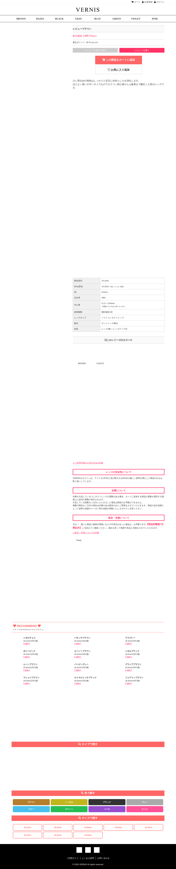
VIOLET (135, 18)
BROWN (21, 18)
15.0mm (27, 835)
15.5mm (118, 827)
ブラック (107, 802)
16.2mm (27, 827)
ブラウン (31, 802)
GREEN (116, 18)
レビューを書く (142, 50)
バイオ (107, 809)
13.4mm (88, 835)
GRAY (78, 18)
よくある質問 (88, 858)
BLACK (59, 18)
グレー (145, 802)
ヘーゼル (69, 802)
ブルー (31, 809)
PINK (155, 18)
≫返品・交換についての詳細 (86, 532)
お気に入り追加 (119, 69)
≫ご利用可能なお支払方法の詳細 (88, 463)
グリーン (69, 809)
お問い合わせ (103, 858)
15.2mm (148, 827)
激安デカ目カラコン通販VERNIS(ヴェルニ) (88, 9)
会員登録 (147, 2)
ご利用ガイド (72, 858)
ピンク (145, 809)
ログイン (159, 2)
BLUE (97, 18)
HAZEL (40, 18)
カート (135, 2)
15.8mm (88, 827)
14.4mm (57, 835)
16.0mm (57, 827)
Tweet (78, 540)
